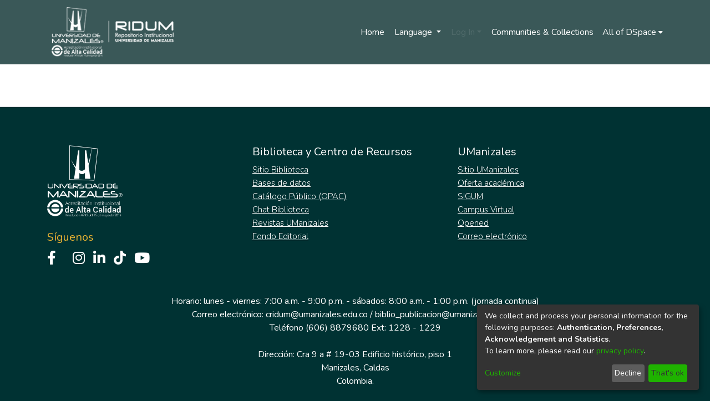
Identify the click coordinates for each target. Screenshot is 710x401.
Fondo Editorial (280, 236)
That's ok (667, 373)
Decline (628, 373)
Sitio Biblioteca (280, 169)
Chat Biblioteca (280, 209)
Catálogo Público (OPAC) (299, 196)
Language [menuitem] (414, 32)
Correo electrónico (492, 236)
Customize (503, 373)
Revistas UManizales (290, 223)
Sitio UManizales (488, 169)
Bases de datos (281, 183)
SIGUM (470, 196)
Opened (473, 223)
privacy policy (619, 351)
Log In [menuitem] (463, 32)
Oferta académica (491, 183)
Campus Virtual (486, 209)
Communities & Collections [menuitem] (542, 32)
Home (372, 32)
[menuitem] (632, 32)
